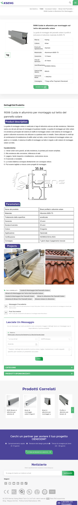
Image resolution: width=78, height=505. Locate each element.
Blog (4, 501)
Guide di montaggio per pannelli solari (20, 296)
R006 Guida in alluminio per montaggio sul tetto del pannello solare (26, 334)
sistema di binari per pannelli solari (19, 299)
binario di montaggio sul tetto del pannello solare (24, 293)
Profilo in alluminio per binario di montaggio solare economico (64, 412)
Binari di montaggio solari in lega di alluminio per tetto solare (29, 412)
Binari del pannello (65, 9)
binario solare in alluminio (44, 299)
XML (39, 501)
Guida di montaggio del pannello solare (35, 290)
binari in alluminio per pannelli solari (50, 296)
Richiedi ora (40, 87)
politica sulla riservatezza (28, 501)
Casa (41, 9)
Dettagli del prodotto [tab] (14, 105)
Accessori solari (51, 9)
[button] (72, 410)
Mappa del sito (12, 501)
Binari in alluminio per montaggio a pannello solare (47, 412)
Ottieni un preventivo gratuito (37, 452)
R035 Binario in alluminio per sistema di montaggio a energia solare (12, 412)
